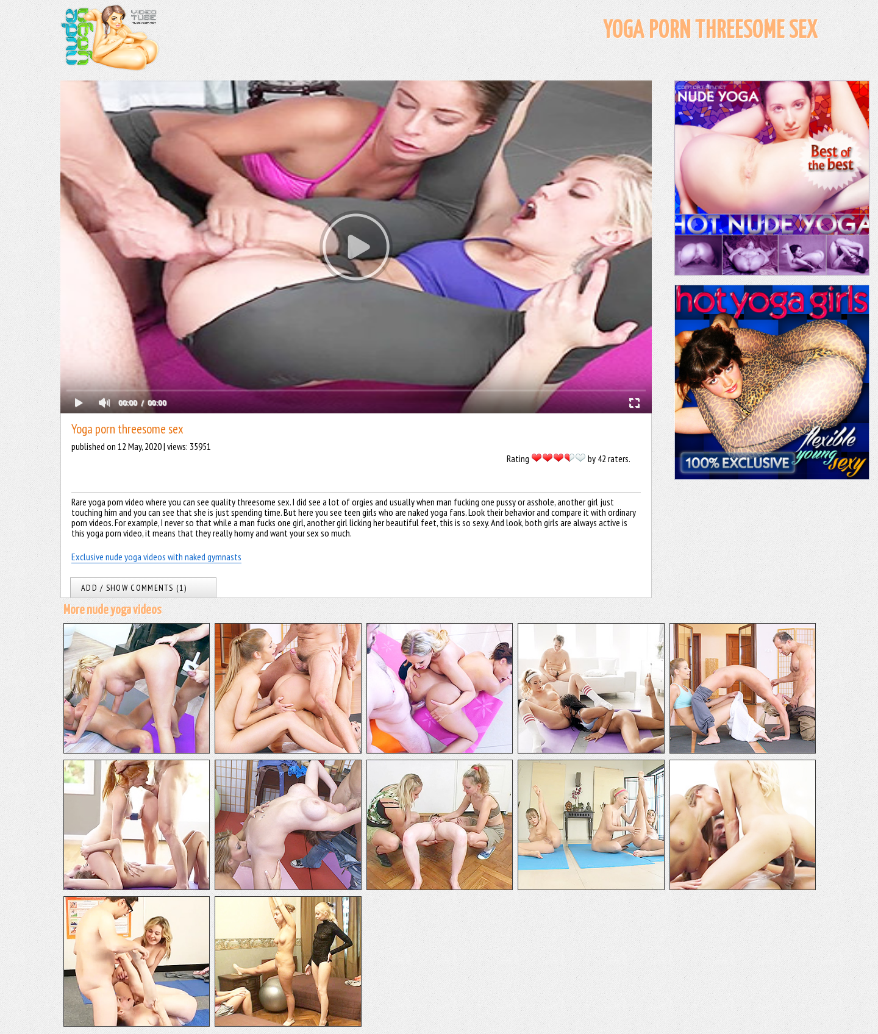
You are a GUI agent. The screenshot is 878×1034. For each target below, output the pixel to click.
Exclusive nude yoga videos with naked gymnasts (156, 557)
